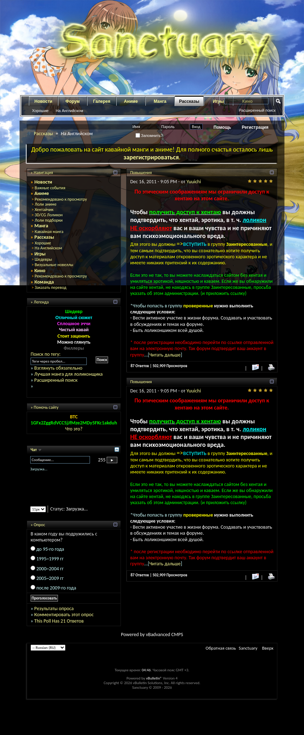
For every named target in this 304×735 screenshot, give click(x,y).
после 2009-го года (56, 588)
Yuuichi (194, 182)
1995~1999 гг (50, 559)
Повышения (141, 172)
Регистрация (255, 127)
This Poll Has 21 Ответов (59, 621)
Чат (34, 449)
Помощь (222, 127)
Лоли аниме (45, 204)
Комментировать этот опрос (64, 615)
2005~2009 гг (50, 578)
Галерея (101, 101)
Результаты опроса (54, 609)
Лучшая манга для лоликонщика (68, 374)
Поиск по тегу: (45, 354)
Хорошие (40, 111)
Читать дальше (165, 355)
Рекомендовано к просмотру (60, 199)
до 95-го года (50, 549)
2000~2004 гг (50, 569)
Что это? (73, 429)
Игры (40, 254)
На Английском (69, 111)
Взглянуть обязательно (58, 368)
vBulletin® (154, 678)
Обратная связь (221, 648)
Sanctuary (248, 648)
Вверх (267, 648)
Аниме (131, 101)
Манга (160, 101)
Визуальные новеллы (53, 264)
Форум (72, 101)
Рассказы (189, 101)
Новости (43, 101)
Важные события (49, 187)
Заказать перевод (50, 287)
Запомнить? (149, 135)
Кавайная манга (48, 231)
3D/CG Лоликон (48, 214)
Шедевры (43, 259)
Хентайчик (43, 209)
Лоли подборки (48, 220)
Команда (44, 282)
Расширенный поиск (257, 110)
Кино (40, 271)
